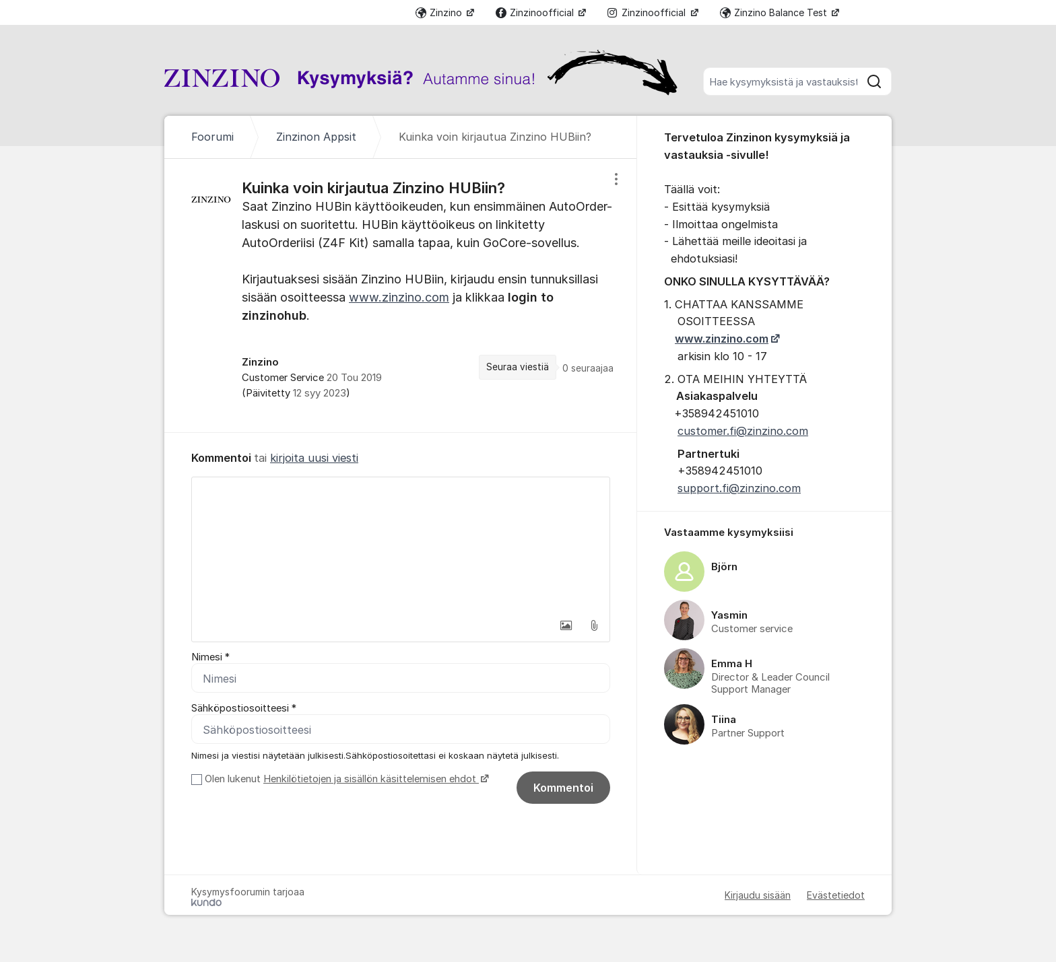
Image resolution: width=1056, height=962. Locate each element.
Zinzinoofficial (536, 12)
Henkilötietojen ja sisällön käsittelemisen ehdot (371, 779)
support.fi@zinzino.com (739, 488)
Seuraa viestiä (517, 367)
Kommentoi (563, 787)
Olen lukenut (345, 779)
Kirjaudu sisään (758, 895)
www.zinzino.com (399, 297)
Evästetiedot (836, 895)
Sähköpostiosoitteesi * (243, 708)
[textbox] (400, 544)
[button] (566, 625)
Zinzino (440, 12)
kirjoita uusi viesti (314, 458)
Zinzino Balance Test (775, 12)
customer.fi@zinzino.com (743, 431)
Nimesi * (210, 657)
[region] (400, 295)
